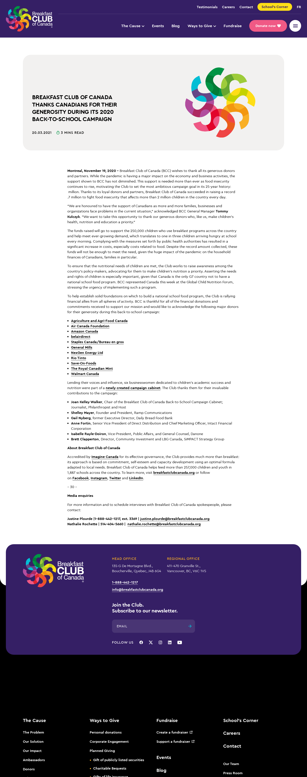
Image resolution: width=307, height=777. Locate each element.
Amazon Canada (84, 331)
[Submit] (190, 626)
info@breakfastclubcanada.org (137, 589)
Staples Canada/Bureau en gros (97, 341)
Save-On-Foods (83, 363)
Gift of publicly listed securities (118, 759)
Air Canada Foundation (90, 326)
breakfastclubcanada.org (174, 472)
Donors (29, 769)
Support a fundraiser (173, 741)
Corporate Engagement (109, 741)
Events (158, 25)
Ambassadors (34, 759)
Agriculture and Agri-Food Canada (99, 320)
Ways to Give (202, 25)
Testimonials (207, 6)
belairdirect (80, 336)
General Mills (81, 347)
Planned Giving (102, 750)
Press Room (233, 773)
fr (299, 6)
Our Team (231, 763)
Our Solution (33, 741)
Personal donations (106, 732)
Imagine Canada (104, 456)
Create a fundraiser (172, 732)
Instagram (99, 478)
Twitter (115, 478)
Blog (176, 25)
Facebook (80, 478)
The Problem (33, 732)
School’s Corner (240, 720)
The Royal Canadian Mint (92, 368)
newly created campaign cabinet (133, 387)
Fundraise (233, 25)
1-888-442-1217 (125, 582)
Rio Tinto (78, 357)
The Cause (132, 25)
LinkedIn (136, 478)
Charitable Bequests (109, 768)
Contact (246, 6)
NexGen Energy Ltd (87, 352)
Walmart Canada (85, 373)
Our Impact (32, 750)
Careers (228, 6)
